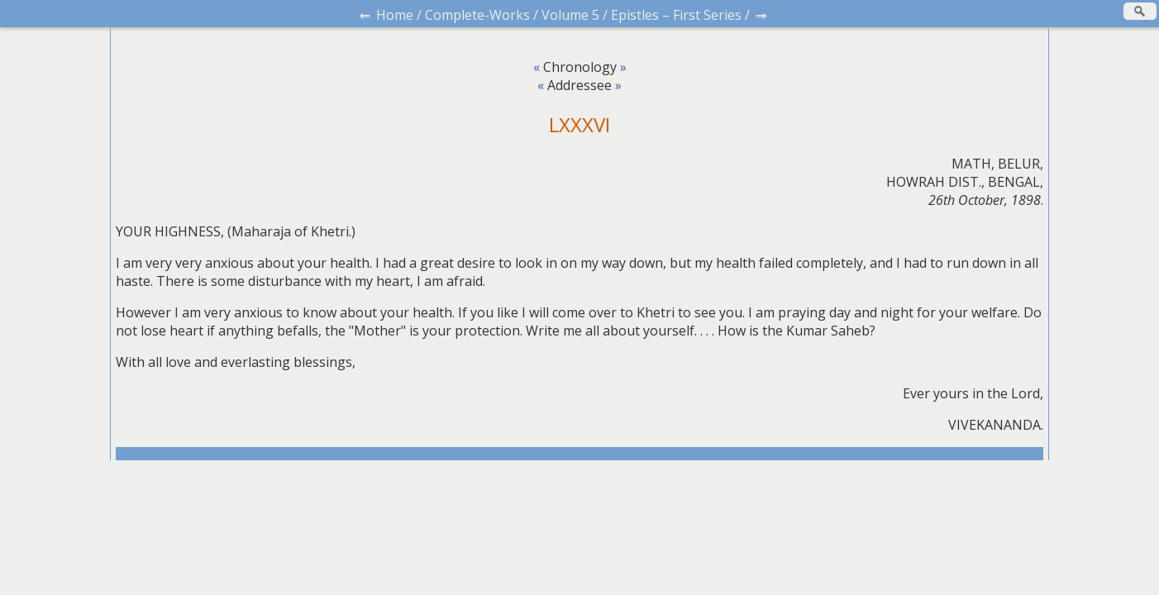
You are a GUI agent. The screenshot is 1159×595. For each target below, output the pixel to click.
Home (394, 15)
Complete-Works (477, 15)
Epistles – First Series (676, 15)
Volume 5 (570, 15)
